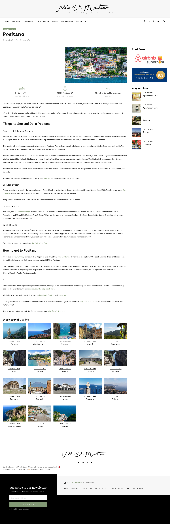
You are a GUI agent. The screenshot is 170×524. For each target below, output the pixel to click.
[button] (164, 21)
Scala (14, 371)
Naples (65, 399)
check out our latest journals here (41, 289)
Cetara (39, 426)
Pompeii (39, 399)
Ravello (14, 344)
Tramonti (115, 344)
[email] (28, 497)
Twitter (51, 295)
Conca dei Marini (14, 426)
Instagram (62, 295)
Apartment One (150, 95)
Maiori (65, 371)
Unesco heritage (23, 212)
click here (61, 311)
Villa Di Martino (64, 257)
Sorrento (90, 399)
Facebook (43, 295)
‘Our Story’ (52, 311)
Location (147, 144)
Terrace (146, 132)
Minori (39, 371)
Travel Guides (9, 29)
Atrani (65, 426)
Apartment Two (150, 107)
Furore (115, 371)
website (47, 178)
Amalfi (90, 344)
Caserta (90, 371)
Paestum (14, 399)
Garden (146, 120)
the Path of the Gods (40, 243)
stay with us (18, 257)
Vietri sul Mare (40, 344)
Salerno (115, 399)
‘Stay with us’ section (87, 301)
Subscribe (28, 504)
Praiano (64, 344)
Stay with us (148, 92)
